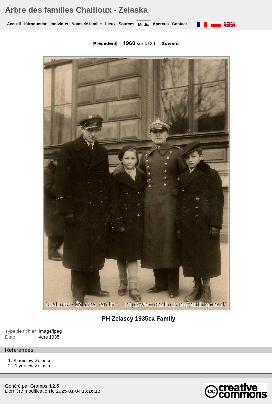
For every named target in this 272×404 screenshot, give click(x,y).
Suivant (170, 43)
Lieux (110, 24)
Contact (179, 24)
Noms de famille (86, 24)
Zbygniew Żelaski (31, 365)
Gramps (38, 386)
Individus (59, 24)
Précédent (105, 43)
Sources (126, 24)
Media (143, 24)
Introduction (36, 24)
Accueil (14, 24)
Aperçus (161, 24)
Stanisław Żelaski (31, 360)
